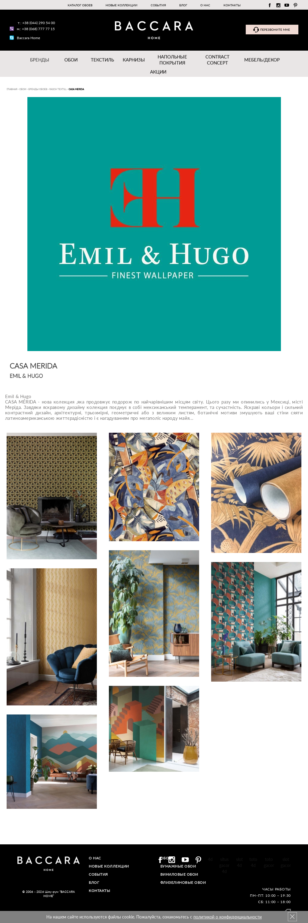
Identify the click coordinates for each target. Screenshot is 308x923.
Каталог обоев (80, 5)
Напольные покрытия (172, 59)
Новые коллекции (121, 5)
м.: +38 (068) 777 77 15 (36, 29)
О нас (205, 5)
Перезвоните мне (275, 29)
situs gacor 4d (224, 865)
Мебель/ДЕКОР (262, 59)
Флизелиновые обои (183, 882)
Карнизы (134, 59)
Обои (71, 59)
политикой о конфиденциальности (227, 916)
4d (210, 859)
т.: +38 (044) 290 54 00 (36, 22)
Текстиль (102, 59)
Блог (183, 5)
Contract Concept (217, 59)
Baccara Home (28, 38)
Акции (158, 71)
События (158, 5)
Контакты (232, 5)
